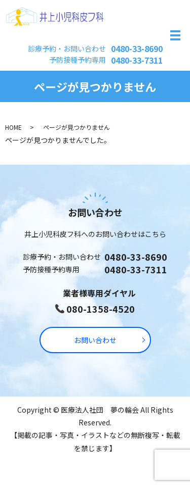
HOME (13, 127)
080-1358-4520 (100, 308)
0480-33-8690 (137, 48)
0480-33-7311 (137, 60)
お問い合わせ (95, 340)
